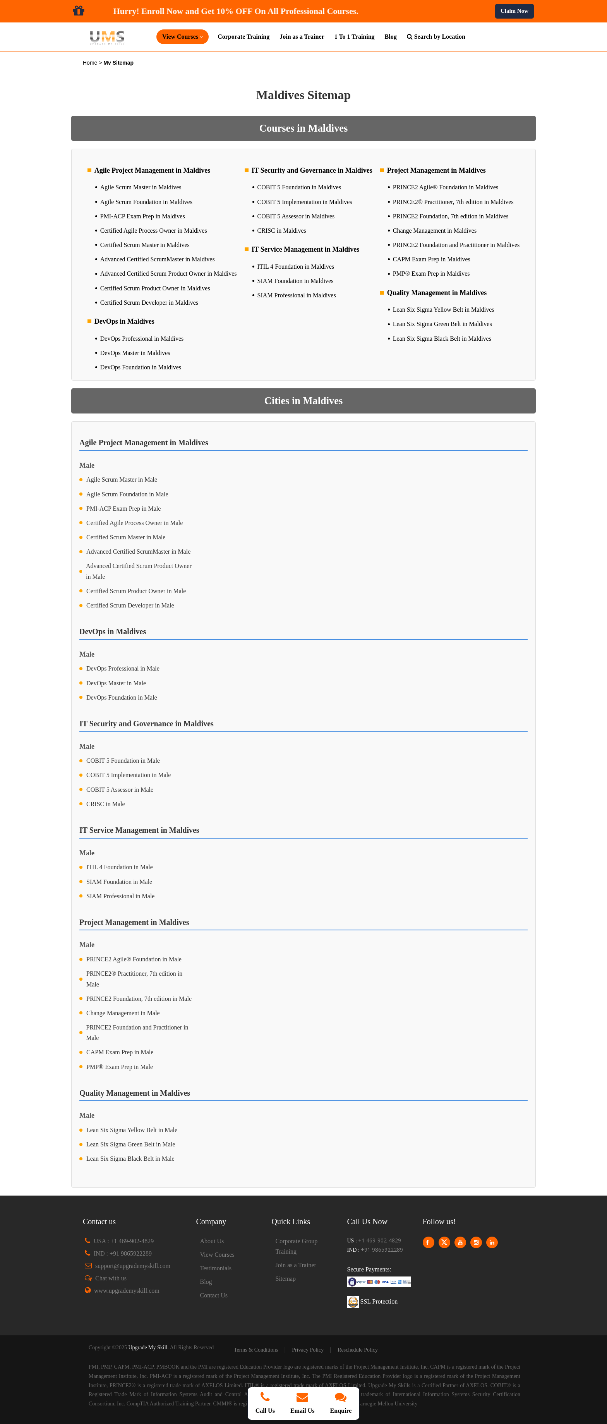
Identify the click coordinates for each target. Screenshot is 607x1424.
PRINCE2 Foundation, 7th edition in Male (139, 998)
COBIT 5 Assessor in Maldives (296, 216)
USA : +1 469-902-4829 (124, 1241)
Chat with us (111, 1278)
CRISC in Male (105, 804)
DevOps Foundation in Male (121, 697)
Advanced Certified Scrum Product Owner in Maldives (168, 273)
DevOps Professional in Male (122, 668)
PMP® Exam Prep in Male (119, 1067)
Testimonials (216, 1268)
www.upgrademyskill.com (126, 1290)
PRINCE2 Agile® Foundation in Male (134, 959)
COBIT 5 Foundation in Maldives (299, 187)
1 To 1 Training (354, 36)
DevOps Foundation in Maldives (140, 367)
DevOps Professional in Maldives (142, 338)
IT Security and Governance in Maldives (312, 170)
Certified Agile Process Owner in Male (134, 523)
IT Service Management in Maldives (306, 249)
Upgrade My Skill (147, 1347)
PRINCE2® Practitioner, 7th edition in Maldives (453, 202)
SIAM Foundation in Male (119, 881)
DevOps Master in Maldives (135, 353)
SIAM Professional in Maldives (296, 295)
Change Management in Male (123, 1013)
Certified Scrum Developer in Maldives (149, 302)
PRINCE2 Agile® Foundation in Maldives (446, 187)
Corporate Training (243, 36)
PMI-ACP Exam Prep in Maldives (142, 216)
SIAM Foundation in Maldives (295, 281)
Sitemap (286, 1278)
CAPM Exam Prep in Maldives (431, 259)
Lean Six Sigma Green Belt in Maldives (442, 324)
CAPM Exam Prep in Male (119, 1052)
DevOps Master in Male (116, 683)
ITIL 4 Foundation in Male (119, 867)
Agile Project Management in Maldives (152, 170)
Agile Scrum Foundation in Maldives (146, 202)
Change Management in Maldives (435, 230)
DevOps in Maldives (124, 321)
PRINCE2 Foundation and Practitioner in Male (137, 1032)
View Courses (217, 1254)
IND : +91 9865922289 (123, 1253)
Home (91, 63)
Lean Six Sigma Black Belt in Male (130, 1158)
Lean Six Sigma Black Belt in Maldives (442, 338)
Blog (391, 36)
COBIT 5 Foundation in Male (123, 760)
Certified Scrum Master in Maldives (145, 245)
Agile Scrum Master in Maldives (141, 187)
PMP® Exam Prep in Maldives (431, 273)
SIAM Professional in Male (120, 896)
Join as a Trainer (301, 36)
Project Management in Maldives (436, 170)
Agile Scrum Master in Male (121, 479)
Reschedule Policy (358, 1350)
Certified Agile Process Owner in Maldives (153, 230)
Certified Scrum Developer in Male (130, 605)
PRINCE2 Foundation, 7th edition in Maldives (451, 216)
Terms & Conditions (256, 1350)
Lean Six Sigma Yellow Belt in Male (131, 1130)
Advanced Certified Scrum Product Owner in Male (139, 571)
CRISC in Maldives (281, 230)
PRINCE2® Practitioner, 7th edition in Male (134, 978)
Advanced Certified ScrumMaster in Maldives (157, 259)
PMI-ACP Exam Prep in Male (123, 508)
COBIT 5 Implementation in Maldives (304, 202)
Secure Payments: (369, 1269)
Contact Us (214, 1295)
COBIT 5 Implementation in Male (128, 775)
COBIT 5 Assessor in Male (119, 789)
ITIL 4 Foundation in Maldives (295, 266)
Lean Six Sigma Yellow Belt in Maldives (443, 309)
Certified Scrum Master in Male (125, 537)
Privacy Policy (308, 1350)
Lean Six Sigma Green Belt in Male (130, 1144)
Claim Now (514, 11)
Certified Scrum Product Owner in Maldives (155, 288)
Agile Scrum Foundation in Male (127, 494)
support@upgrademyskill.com (132, 1266)
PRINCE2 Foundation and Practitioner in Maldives (456, 245)
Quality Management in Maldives (437, 293)
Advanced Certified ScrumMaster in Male (138, 551)
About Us (212, 1241)
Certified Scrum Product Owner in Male (136, 591)
